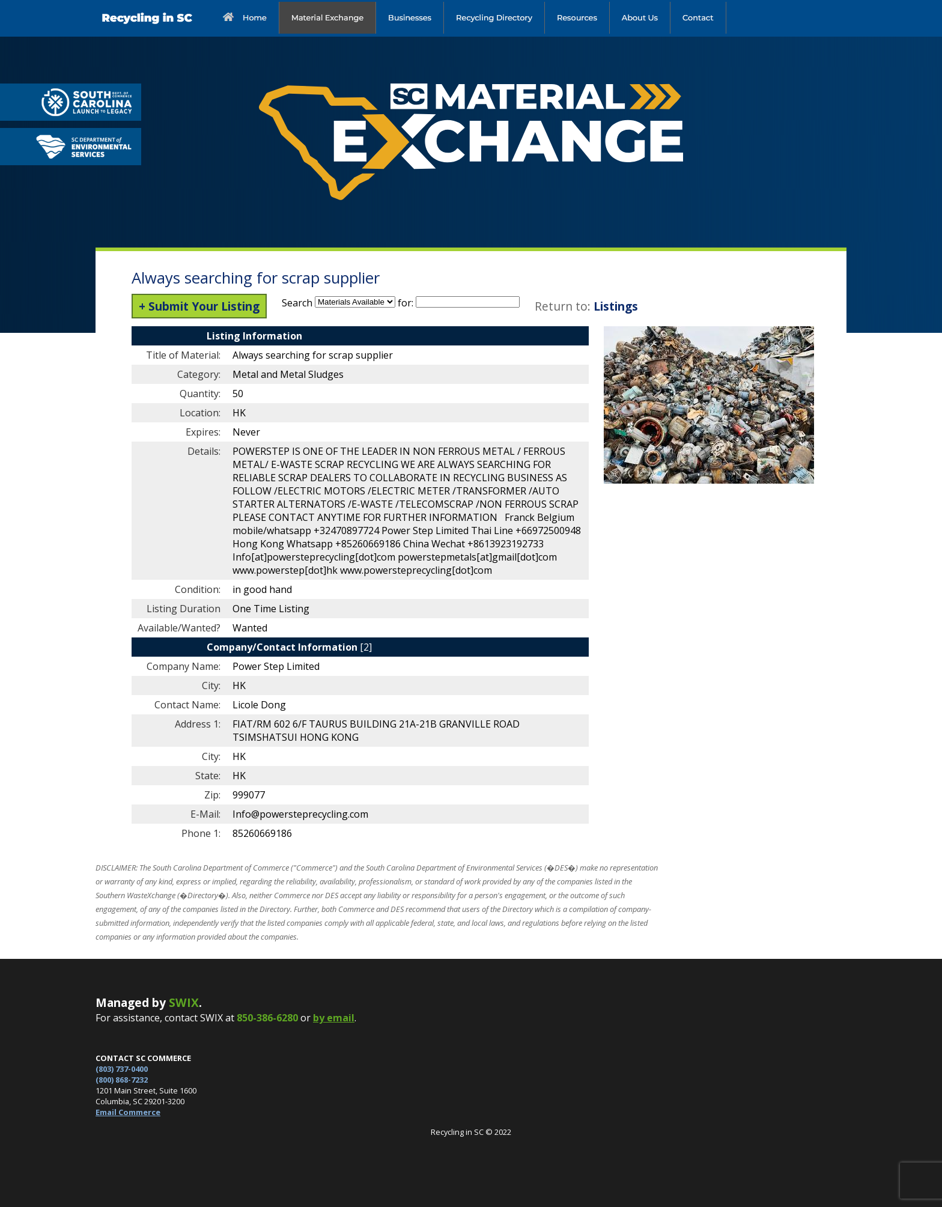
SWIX (184, 1002)
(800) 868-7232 (122, 1079)
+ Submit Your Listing (199, 306)
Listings (616, 306)
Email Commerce (128, 1112)
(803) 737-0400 (122, 1068)
